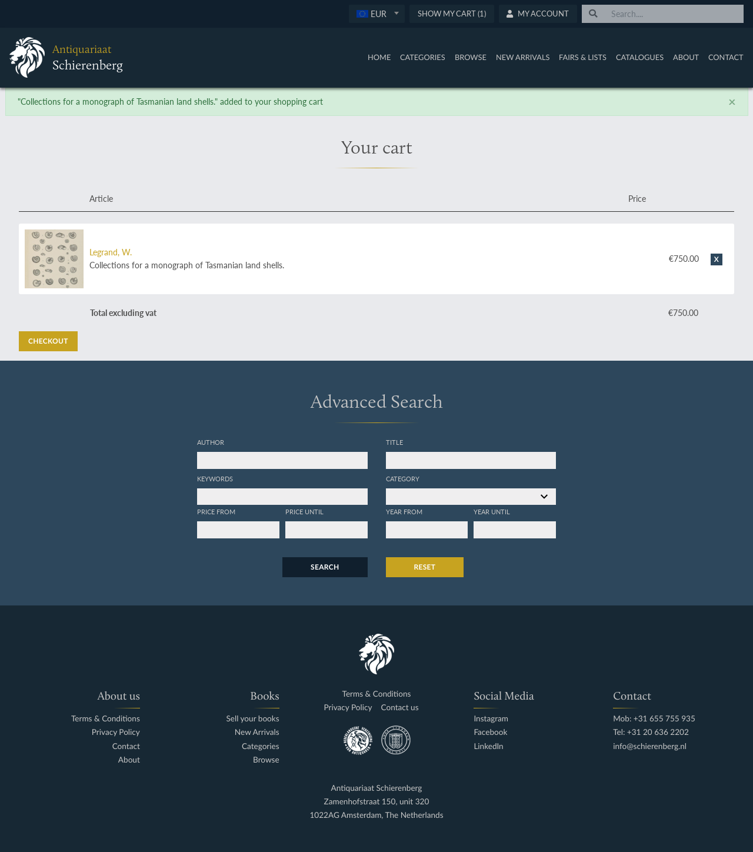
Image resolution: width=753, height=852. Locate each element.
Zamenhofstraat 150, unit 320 (376, 801)
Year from (404, 511)
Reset (425, 567)
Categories (422, 57)
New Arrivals (523, 57)
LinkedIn (488, 746)
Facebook (490, 732)
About (686, 57)
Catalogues (640, 57)
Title (394, 442)
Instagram (491, 718)
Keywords (215, 478)
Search (325, 567)
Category (402, 478)
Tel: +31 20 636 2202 (651, 732)
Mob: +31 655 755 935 (654, 718)
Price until (304, 511)
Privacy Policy (116, 732)
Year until (492, 511)
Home (379, 57)
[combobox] (377, 14)
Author (210, 442)
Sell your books (252, 718)
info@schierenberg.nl (650, 746)
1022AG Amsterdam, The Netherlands (376, 815)
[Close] (732, 101)
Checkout (48, 341)
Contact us (400, 707)
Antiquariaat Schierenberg (376, 788)
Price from (216, 511)
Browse (471, 57)
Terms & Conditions (105, 718)
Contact (726, 57)
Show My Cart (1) (452, 13)
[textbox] (376, 13)
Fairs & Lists (583, 57)
